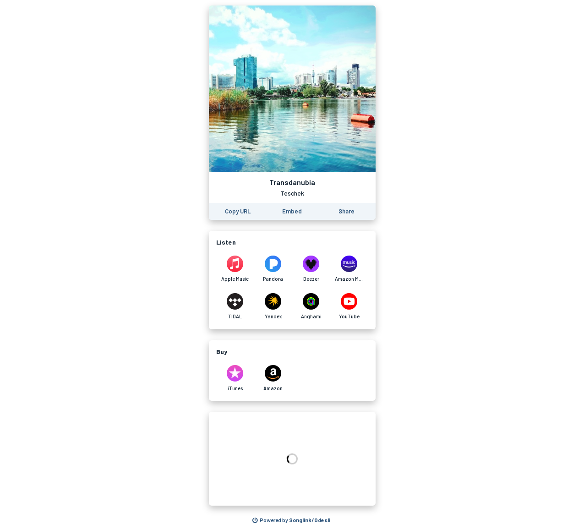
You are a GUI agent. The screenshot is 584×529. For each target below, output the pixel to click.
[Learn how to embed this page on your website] (292, 211)
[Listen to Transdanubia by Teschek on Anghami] (311, 306)
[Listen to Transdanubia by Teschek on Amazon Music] (349, 269)
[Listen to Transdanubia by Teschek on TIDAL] (235, 306)
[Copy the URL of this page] (237, 211)
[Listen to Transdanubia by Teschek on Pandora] (273, 269)
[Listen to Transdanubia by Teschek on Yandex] (273, 306)
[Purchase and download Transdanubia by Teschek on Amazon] (273, 378)
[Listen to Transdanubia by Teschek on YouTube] (349, 306)
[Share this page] (346, 211)
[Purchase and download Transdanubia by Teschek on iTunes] (235, 378)
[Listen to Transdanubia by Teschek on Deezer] (311, 269)
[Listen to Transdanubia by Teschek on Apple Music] (235, 269)
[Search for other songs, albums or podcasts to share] (291, 520)
